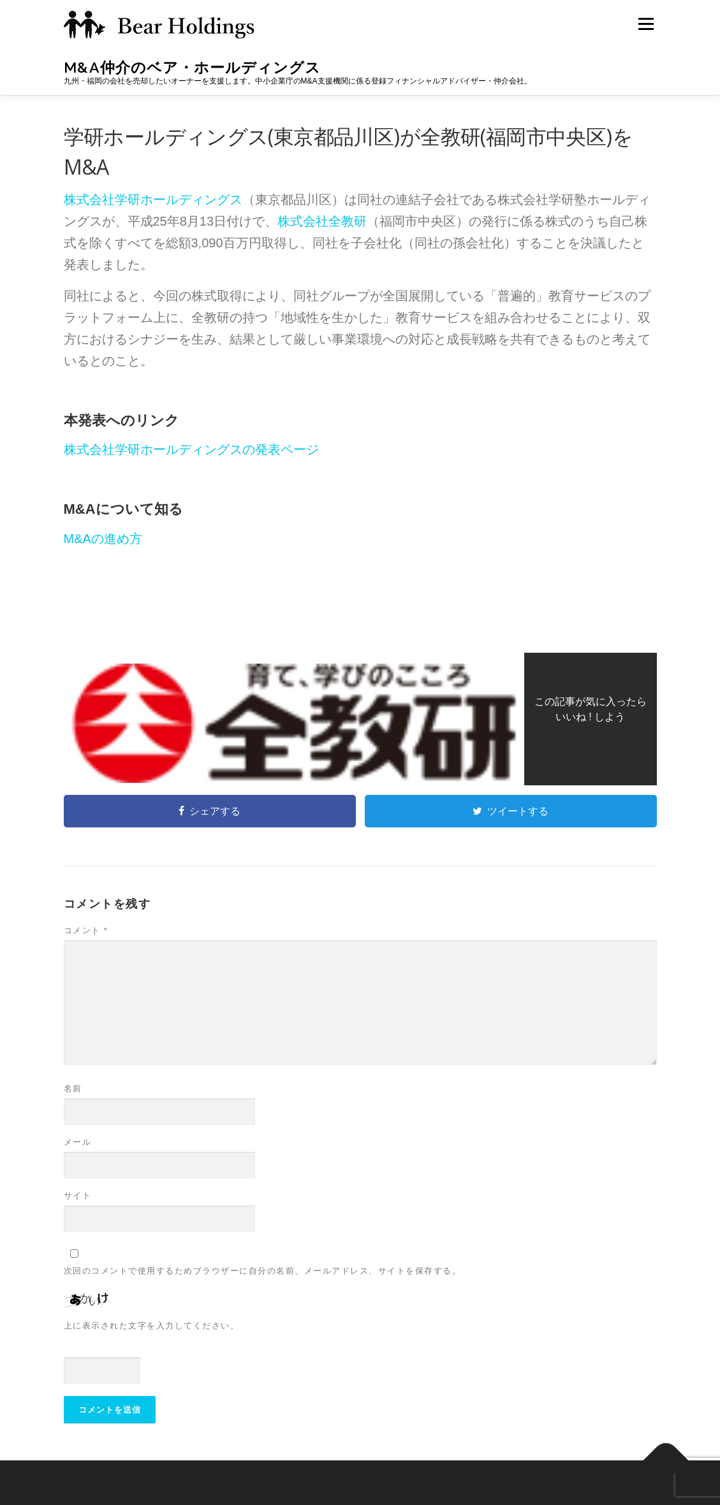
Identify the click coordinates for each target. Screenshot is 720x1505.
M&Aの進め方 (103, 539)
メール (78, 1142)
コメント (86, 930)
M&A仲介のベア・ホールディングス (192, 67)
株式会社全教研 (322, 221)
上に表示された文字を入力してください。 (152, 1325)
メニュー (646, 24)
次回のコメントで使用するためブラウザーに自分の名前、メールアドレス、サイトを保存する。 (263, 1271)
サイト (78, 1195)
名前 (73, 1088)
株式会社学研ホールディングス (153, 200)
